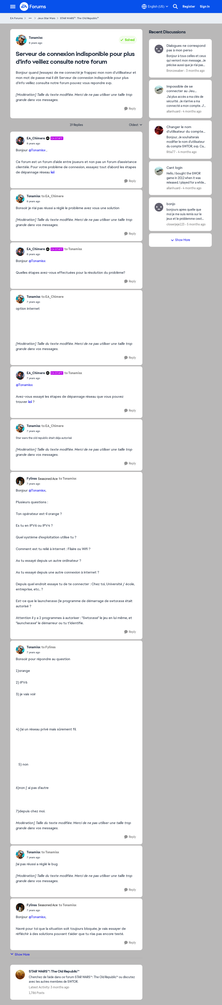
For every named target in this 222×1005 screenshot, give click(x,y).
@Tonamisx (37, 150)
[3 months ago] (194, 70)
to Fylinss (48, 647)
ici (52, 172)
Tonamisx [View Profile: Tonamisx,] (35, 38)
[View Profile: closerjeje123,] (159, 207)
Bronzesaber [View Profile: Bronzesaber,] (175, 71)
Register (189, 6)
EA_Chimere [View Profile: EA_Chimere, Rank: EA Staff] (36, 138)
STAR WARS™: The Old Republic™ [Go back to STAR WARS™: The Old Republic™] (79, 18)
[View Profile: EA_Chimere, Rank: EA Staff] (20, 140)
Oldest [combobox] (135, 125)
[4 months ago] (191, 111)
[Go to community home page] (33, 6)
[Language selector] (155, 6)
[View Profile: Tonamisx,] (21, 40)
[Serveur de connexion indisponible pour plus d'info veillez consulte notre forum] (45, 143)
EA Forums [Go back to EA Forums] (16, 18)
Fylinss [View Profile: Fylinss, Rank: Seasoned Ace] (32, 479)
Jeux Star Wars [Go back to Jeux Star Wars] (46, 18)
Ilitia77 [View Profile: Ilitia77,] (170, 152)
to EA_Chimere (52, 196)
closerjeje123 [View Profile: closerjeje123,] (175, 224)
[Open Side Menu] (13, 6)
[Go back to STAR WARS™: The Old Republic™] (83, 971)
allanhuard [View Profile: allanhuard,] (173, 111)
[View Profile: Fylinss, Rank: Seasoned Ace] (20, 481)
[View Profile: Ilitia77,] (159, 130)
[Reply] (130, 109)
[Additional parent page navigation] (30, 18)
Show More (20, 954)
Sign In (205, 6)
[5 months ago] (195, 224)
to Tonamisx (73, 249)
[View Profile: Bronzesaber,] (159, 49)
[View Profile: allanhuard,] (159, 89)
